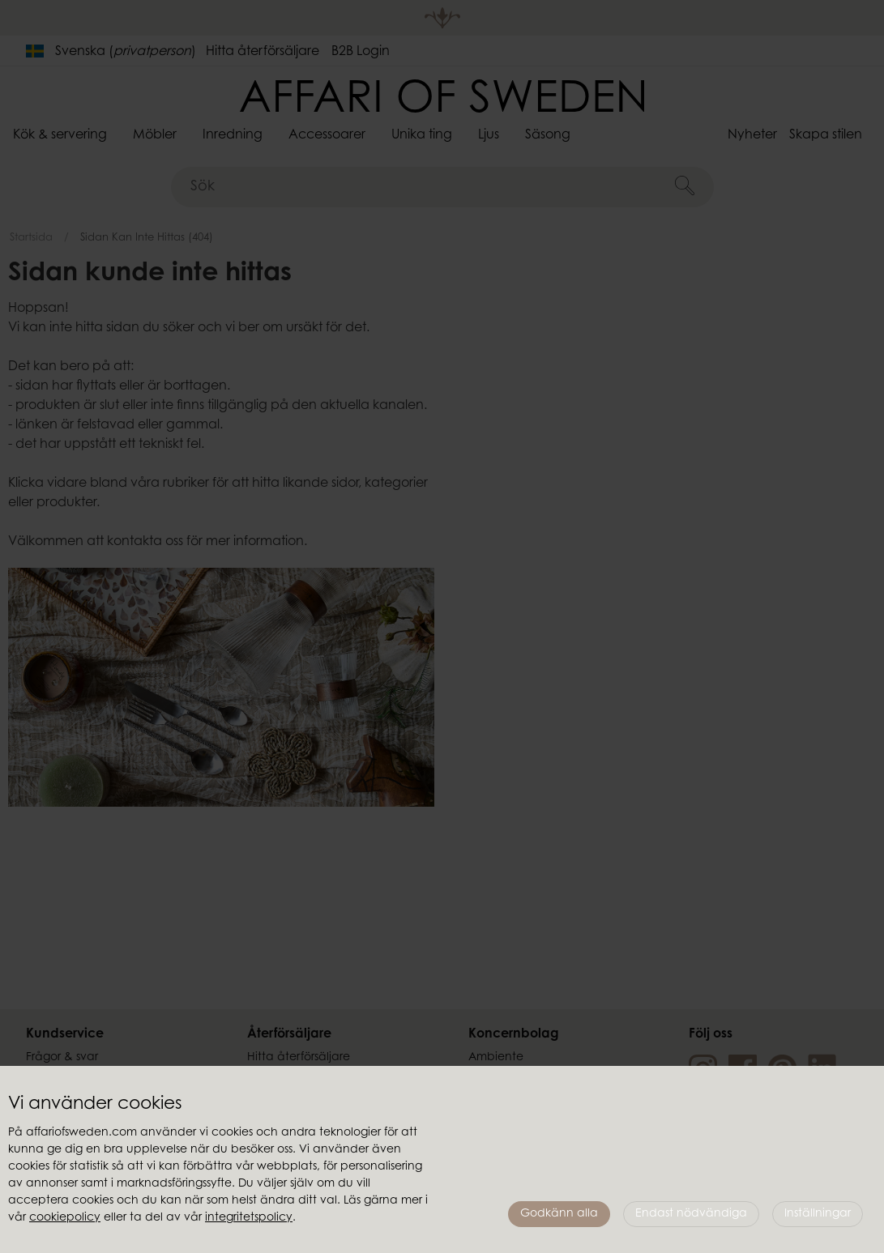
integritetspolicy (249, 1218)
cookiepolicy (64, 1218)
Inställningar (817, 1214)
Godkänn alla (559, 1214)
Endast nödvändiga (691, 1214)
